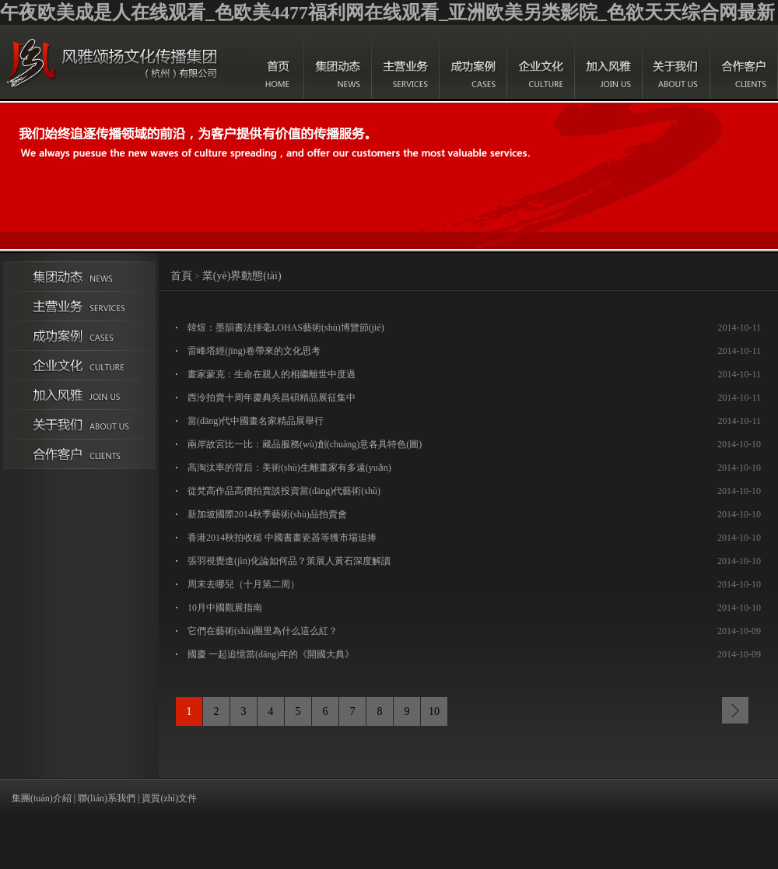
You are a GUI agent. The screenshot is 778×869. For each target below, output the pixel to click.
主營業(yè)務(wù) (406, 62)
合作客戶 (744, 62)
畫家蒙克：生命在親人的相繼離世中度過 (271, 374)
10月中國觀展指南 (224, 607)
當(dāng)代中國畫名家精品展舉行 (255, 420)
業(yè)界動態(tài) (242, 276)
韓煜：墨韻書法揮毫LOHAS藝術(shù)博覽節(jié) (285, 327)
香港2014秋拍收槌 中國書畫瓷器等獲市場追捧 (282, 537)
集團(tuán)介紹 (42, 798)
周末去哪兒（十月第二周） (243, 584)
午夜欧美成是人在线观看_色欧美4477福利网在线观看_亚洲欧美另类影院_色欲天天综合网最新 (387, 12)
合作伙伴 (79, 454)
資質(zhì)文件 (169, 798)
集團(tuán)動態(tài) (338, 62)
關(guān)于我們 (676, 62)
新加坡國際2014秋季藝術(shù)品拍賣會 (267, 514)
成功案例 (473, 62)
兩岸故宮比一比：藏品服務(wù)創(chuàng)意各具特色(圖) (304, 444)
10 (434, 711)
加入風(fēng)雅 (609, 62)
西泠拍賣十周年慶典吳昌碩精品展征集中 (271, 397)
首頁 (278, 62)
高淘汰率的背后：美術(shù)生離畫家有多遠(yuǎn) (289, 467)
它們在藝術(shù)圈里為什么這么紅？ (262, 630)
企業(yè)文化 (541, 62)
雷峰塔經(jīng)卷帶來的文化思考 (254, 350)
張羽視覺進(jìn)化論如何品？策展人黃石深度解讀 (289, 560)
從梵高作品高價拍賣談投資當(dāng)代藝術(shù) (283, 490)
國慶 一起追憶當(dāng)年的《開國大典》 (270, 654)
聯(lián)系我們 (106, 798)
